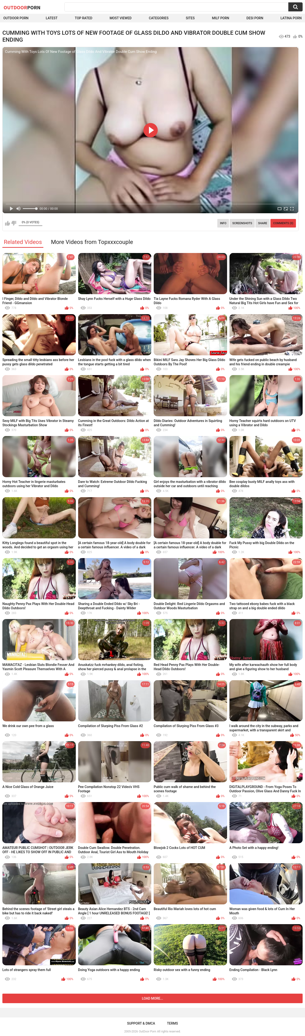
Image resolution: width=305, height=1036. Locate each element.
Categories (158, 18)
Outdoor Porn (15, 18)
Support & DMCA (141, 1023)
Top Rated (83, 18)
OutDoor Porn (147, 1031)
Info (223, 223)
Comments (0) (283, 223)
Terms (172, 1023)
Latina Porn (291, 18)
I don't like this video (13, 223)
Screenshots (242, 223)
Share (262, 223)
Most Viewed (121, 18)
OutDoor (22, 7)
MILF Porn (220, 18)
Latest (52, 18)
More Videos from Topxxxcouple (92, 242)
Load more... (152, 998)
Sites (190, 18)
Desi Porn (254, 18)
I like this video (7, 223)
